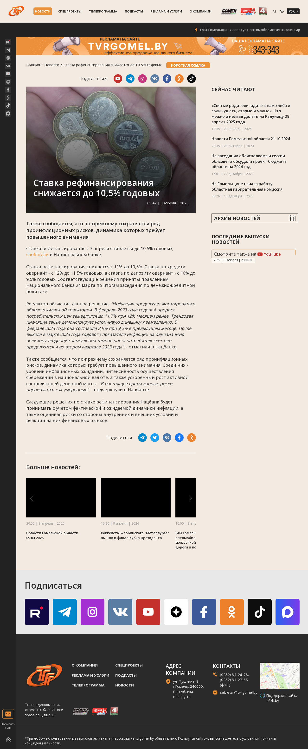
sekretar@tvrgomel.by (238, 692)
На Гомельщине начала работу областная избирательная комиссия (247, 186)
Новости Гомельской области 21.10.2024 (251, 138)
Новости (43, 11)
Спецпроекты (69, 11)
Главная (33, 64)
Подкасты (134, 11)
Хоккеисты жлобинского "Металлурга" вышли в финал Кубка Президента (135, 535)
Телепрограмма (103, 11)
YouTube (269, 254)
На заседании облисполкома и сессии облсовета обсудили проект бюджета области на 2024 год (249, 161)
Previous (247, 260)
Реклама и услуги (166, 11)
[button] (190, 498)
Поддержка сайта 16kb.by (281, 698)
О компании (201, 11)
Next (251, 260)
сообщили (37, 254)
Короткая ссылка (188, 65)
